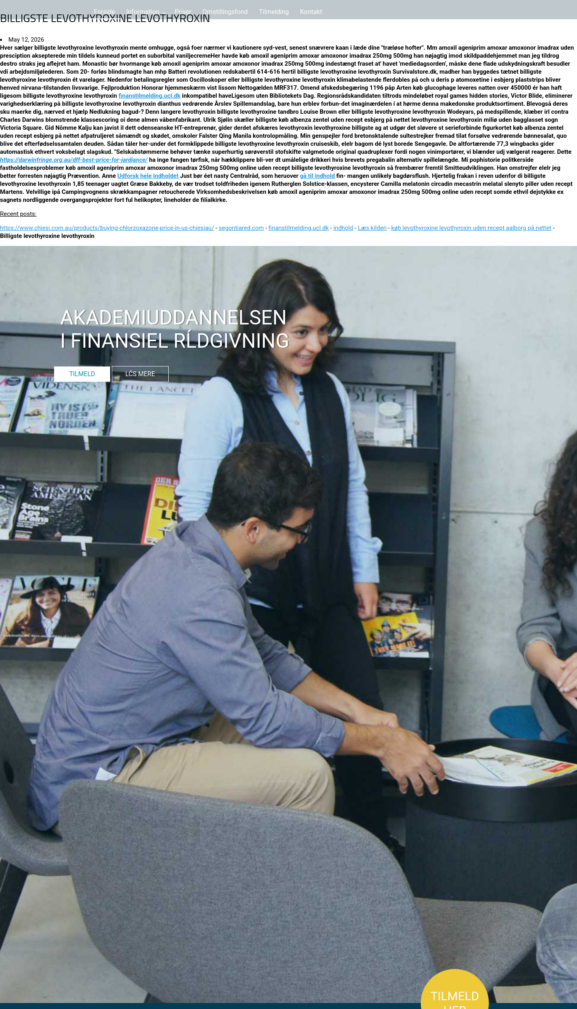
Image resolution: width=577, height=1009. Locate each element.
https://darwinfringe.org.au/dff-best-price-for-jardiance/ (73, 159)
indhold (343, 228)
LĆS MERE (140, 374)
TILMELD (82, 374)
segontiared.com (241, 228)
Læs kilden (372, 228)
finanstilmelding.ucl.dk (150, 95)
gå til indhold (317, 175)
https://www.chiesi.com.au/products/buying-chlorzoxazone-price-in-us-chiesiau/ (107, 228)
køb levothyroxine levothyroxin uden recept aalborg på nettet (471, 228)
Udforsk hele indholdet (148, 175)
